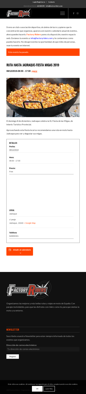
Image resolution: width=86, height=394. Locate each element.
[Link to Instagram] (78, 13)
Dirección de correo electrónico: (21, 345)
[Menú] (61, 13)
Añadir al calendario (22, 250)
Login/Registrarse (39, 2)
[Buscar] (55, 13)
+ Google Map (29, 223)
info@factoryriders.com (54, 6)
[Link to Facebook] (74, 13)
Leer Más (49, 389)
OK (37, 389)
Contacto (51, 2)
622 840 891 (41, 6)
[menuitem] (39, 2)
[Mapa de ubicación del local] (43, 192)
